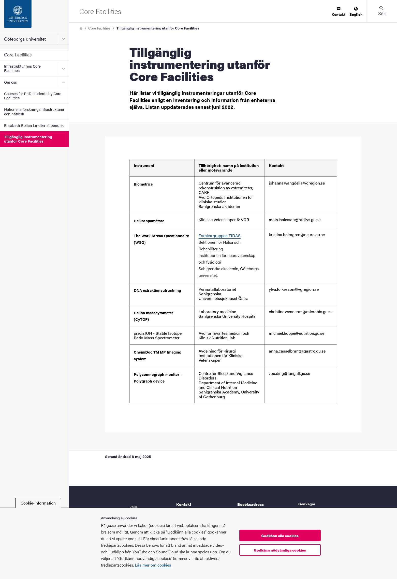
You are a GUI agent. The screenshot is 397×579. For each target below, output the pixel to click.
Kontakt (338, 12)
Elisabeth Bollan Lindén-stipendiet (34, 125)
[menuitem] (338, 12)
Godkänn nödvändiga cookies (280, 550)
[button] (381, 11)
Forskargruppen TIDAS (220, 235)
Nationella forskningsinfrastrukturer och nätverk (34, 111)
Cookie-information (38, 503)
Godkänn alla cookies (280, 535)
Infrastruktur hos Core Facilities (22, 68)
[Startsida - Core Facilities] (100, 11)
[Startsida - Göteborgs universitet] (34, 16)
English (355, 12)
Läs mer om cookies (153, 565)
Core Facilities (18, 54)
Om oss (10, 82)
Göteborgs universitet (25, 39)
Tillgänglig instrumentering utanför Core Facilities (28, 139)
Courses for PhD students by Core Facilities (32, 95)
